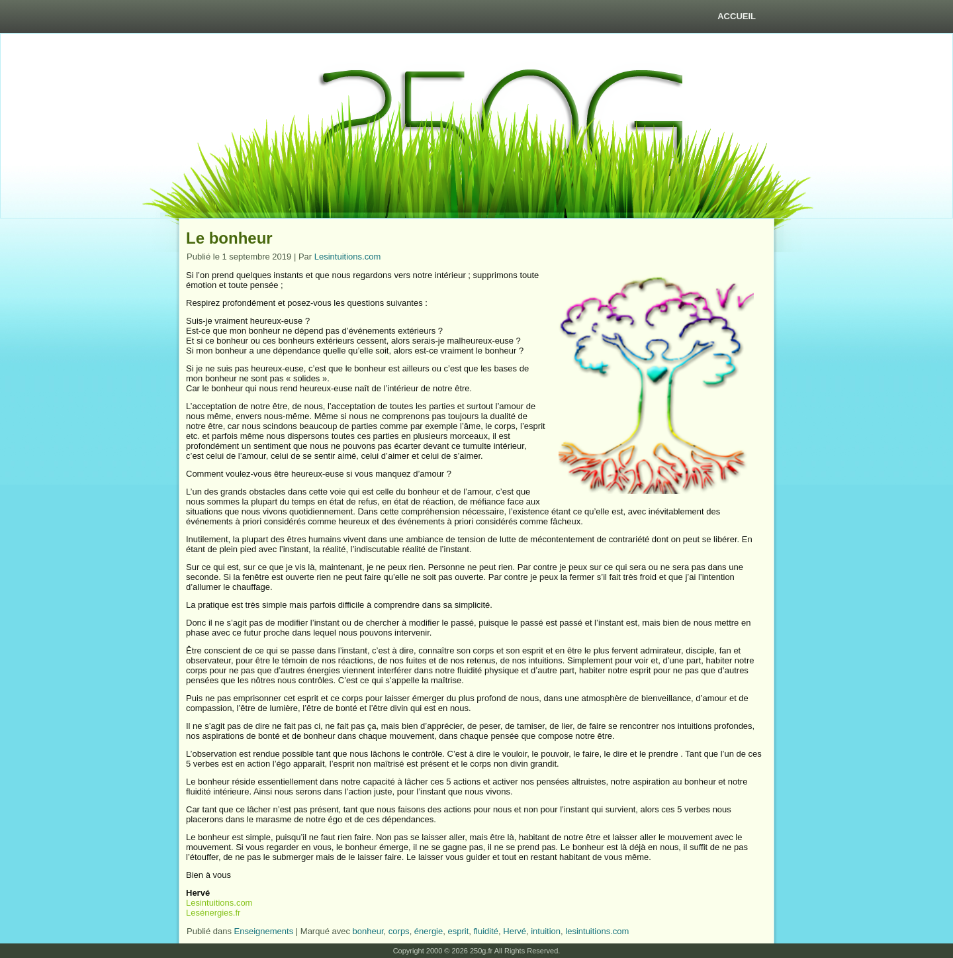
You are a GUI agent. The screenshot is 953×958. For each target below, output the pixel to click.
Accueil (736, 16)
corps (399, 931)
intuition (546, 931)
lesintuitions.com (597, 931)
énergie (428, 931)
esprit (458, 931)
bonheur (368, 931)
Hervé (514, 931)
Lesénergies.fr (213, 913)
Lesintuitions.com (347, 257)
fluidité (486, 931)
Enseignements (264, 931)
